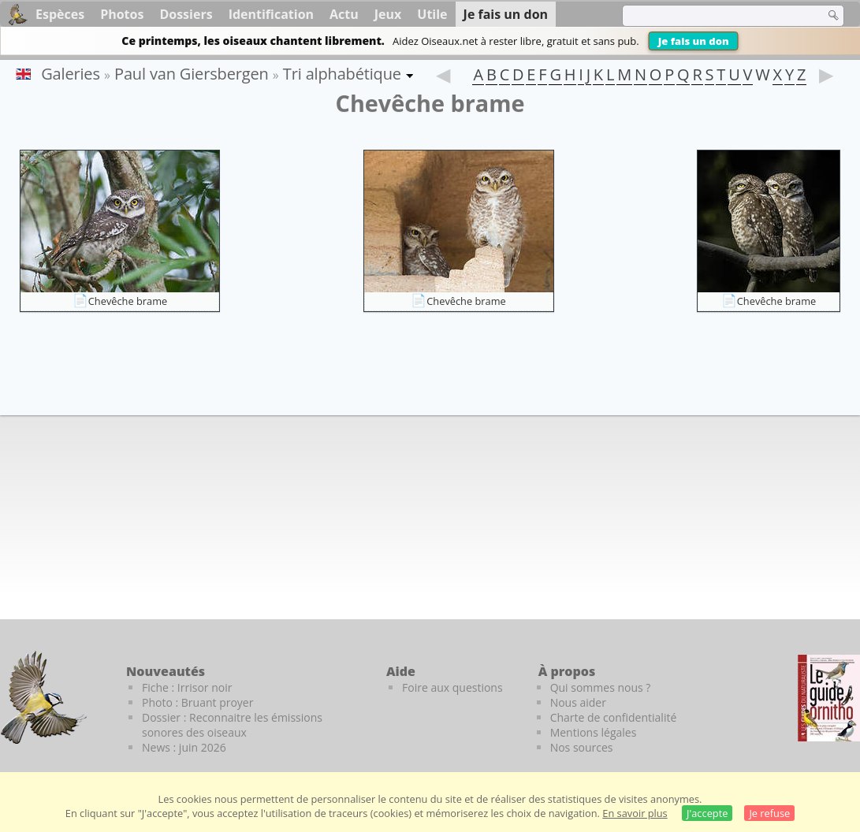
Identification (271, 14)
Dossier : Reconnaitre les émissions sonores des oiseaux (232, 725)
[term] (713, 15)
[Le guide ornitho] (829, 698)
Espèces (59, 14)
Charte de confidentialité (613, 717)
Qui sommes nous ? (600, 687)
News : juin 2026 (184, 747)
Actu (344, 14)
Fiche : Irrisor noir (187, 687)
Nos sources (581, 747)
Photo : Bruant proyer (197, 702)
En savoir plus (634, 813)
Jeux (388, 14)
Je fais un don (693, 41)
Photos (121, 14)
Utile (432, 14)
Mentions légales (593, 732)
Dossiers (185, 14)
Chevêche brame (127, 301)
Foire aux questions (452, 687)
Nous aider (578, 702)
